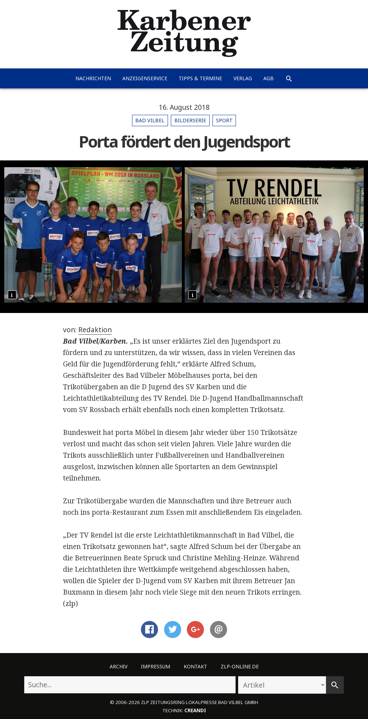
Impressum (155, 666)
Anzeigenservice (144, 78)
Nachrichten (93, 78)
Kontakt (195, 666)
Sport (224, 120)
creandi (195, 710)
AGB (268, 78)
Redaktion (95, 329)
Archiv (118, 666)
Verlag (242, 78)
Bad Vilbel (149, 120)
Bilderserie (190, 120)
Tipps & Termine (200, 78)
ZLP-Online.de (240, 666)
